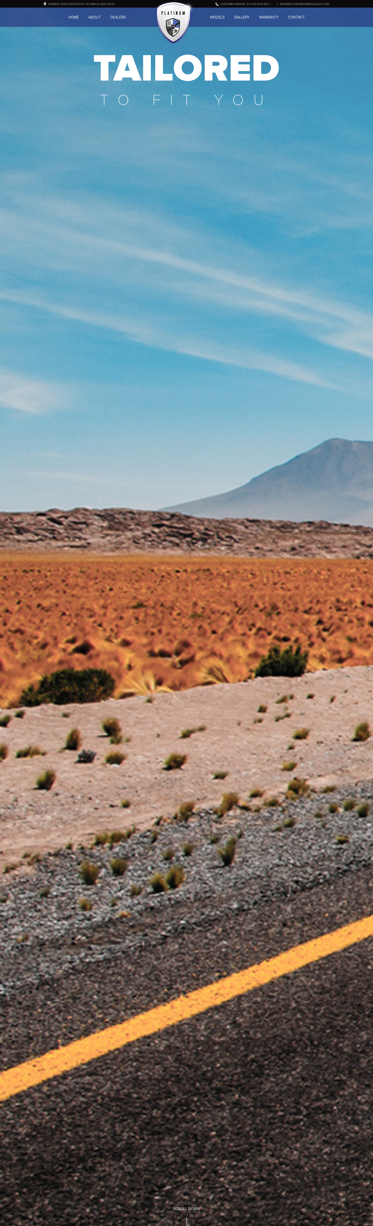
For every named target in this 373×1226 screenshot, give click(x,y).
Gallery (242, 17)
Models (217, 17)
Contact (296, 17)
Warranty (268, 17)
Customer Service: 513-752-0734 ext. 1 (243, 4)
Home (73, 17)
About (94, 17)
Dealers (118, 17)
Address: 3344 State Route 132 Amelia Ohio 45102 (79, 4)
